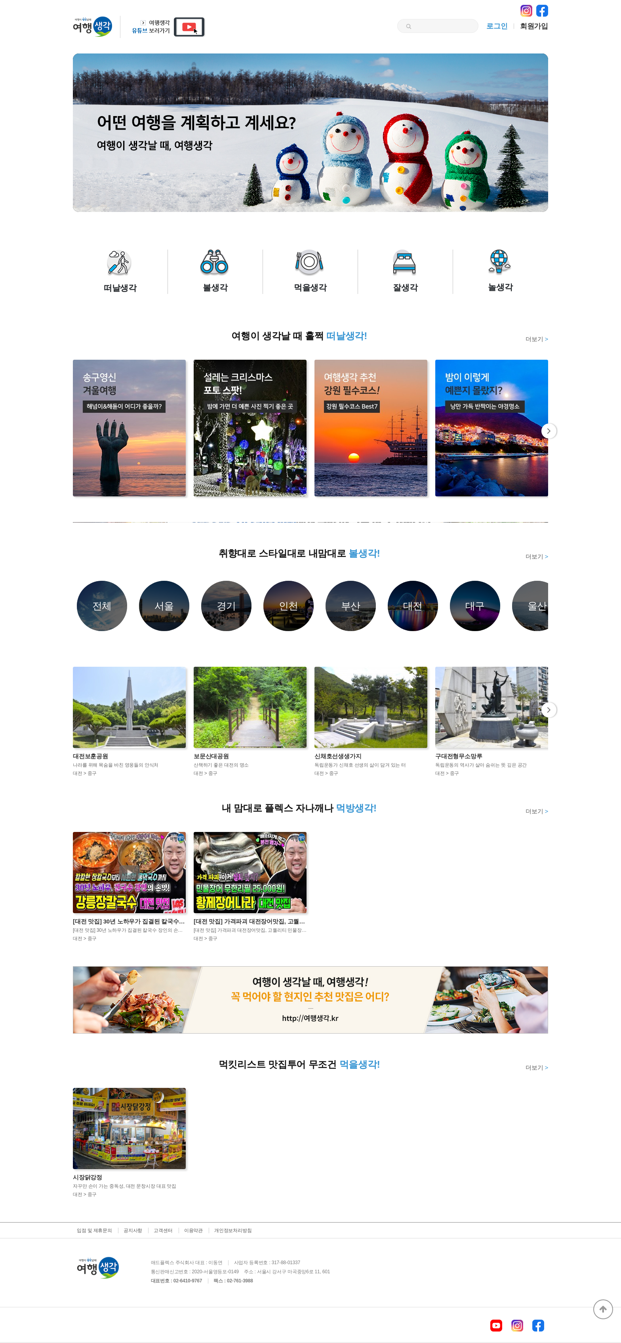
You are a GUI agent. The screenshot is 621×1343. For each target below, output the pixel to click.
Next (549, 431)
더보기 (537, 339)
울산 (537, 605)
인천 (289, 605)
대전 (413, 605)
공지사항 (133, 1230)
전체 (102, 605)
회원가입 (534, 26)
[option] (310, 522)
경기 (226, 605)
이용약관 (193, 1230)
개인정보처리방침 (232, 1230)
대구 (475, 605)
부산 (351, 605)
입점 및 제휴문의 (94, 1230)
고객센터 (163, 1230)
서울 (164, 605)
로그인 (496, 26)
